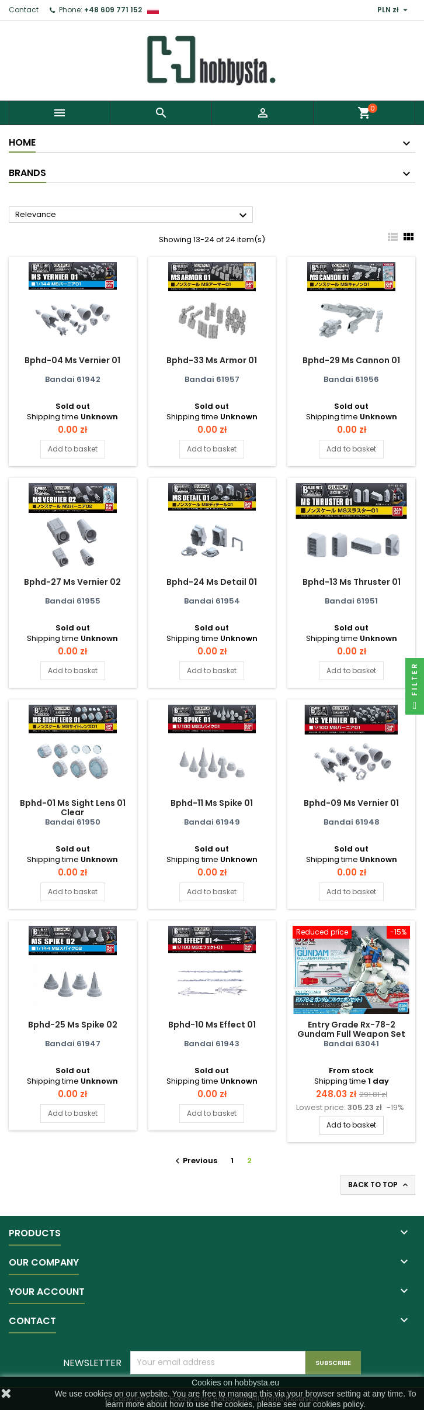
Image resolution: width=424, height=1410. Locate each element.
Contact (24, 10)
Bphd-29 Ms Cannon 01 (351, 360)
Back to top (379, 1185)
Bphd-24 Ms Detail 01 (211, 582)
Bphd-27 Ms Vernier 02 (72, 582)
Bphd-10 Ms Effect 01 (212, 1024)
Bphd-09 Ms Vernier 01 (351, 803)
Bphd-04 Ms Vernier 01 (72, 360)
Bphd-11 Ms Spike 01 (212, 803)
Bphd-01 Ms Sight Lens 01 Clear (73, 807)
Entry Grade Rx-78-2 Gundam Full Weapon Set (351, 1029)
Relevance (132, 215)
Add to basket (73, 449)
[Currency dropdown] (394, 10)
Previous (194, 1160)
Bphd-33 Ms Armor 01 (211, 360)
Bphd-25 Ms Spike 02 (72, 1024)
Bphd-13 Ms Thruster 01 (352, 582)
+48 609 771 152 (113, 10)
